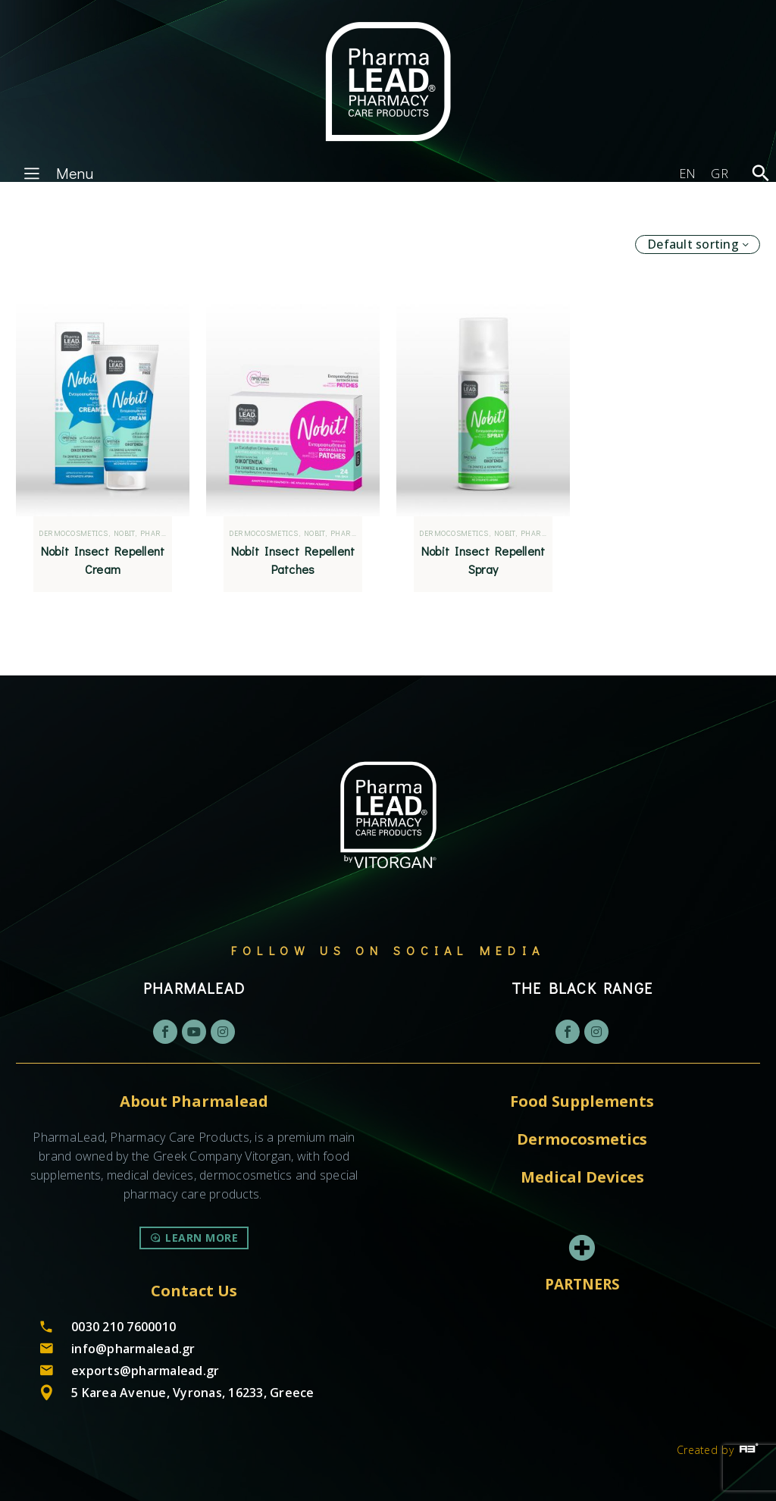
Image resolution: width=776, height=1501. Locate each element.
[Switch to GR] (719, 173)
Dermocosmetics (82, 533)
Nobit (133, 533)
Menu (56, 173)
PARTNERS (582, 1284)
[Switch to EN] (687, 173)
